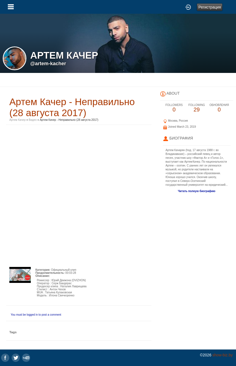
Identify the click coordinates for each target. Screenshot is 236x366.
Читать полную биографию (196, 191)
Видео (33, 119)
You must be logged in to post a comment (36, 314)
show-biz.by (222, 355)
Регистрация (209, 7)
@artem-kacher (48, 63)
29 (196, 108)
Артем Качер (17, 119)
